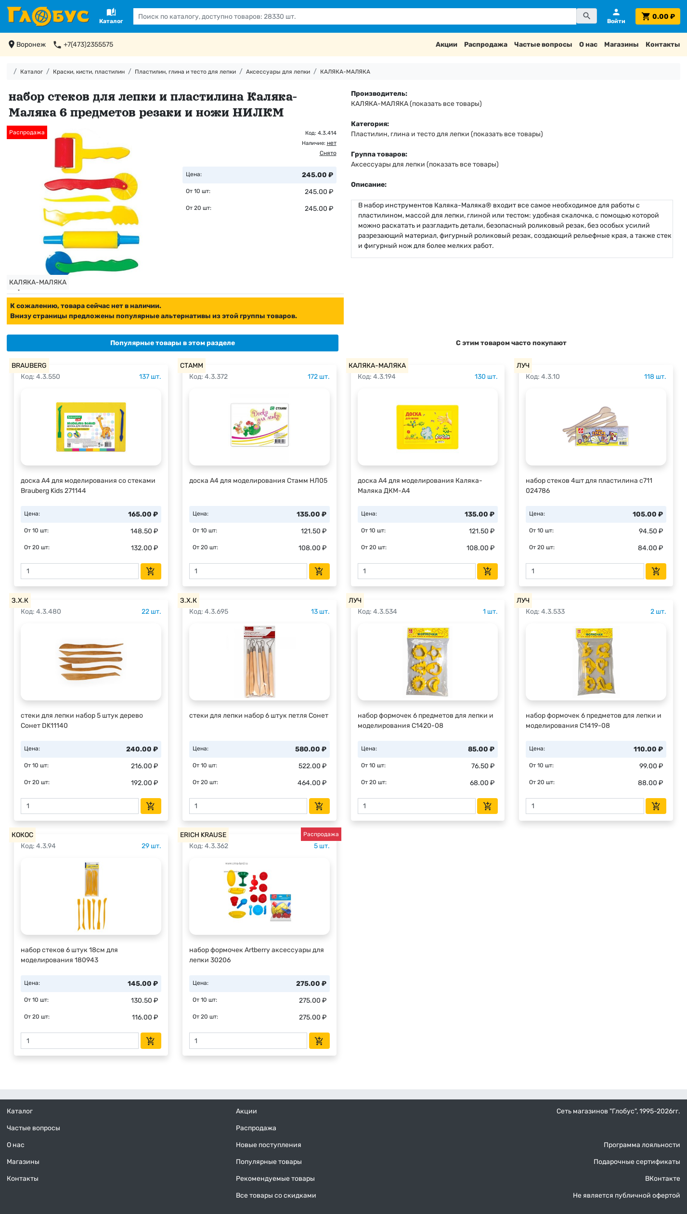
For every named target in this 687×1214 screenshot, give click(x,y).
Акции (446, 44)
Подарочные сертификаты (637, 1162)
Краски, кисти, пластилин (89, 71)
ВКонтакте (662, 1179)
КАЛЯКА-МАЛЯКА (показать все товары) (416, 104)
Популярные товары (269, 1162)
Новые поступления (268, 1145)
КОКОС (22, 835)
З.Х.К (20, 600)
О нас (588, 44)
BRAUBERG (29, 366)
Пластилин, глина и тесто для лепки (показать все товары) (447, 134)
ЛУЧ (523, 366)
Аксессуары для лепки (278, 71)
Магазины (621, 44)
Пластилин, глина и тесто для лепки (185, 71)
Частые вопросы (543, 44)
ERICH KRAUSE (203, 835)
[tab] (172, 343)
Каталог (31, 71)
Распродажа (485, 44)
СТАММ (191, 366)
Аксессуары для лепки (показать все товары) (425, 164)
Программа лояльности (642, 1145)
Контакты (663, 44)
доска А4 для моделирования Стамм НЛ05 (258, 481)
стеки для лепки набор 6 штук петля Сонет (258, 715)
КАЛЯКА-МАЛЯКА (345, 71)
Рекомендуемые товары (275, 1179)
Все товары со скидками (276, 1195)
